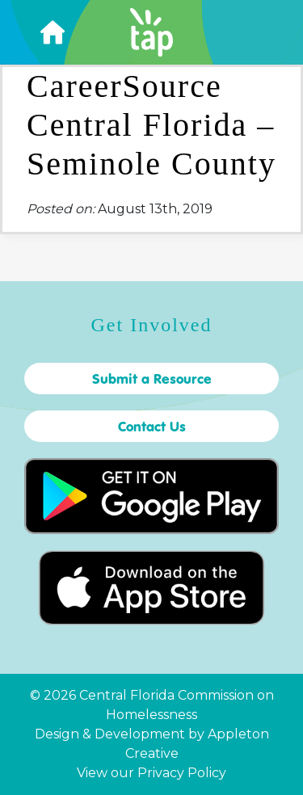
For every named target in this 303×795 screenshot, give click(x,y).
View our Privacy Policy (151, 772)
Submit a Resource (152, 378)
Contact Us (152, 426)
